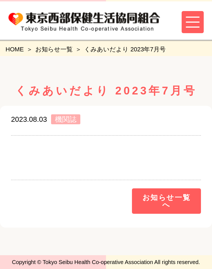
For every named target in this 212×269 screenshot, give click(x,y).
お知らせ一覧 (54, 49)
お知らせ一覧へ (166, 201)
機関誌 (65, 119)
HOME (15, 49)
